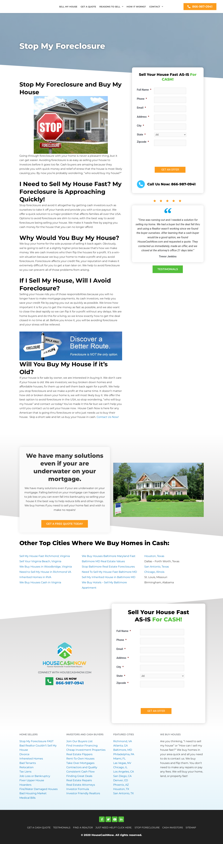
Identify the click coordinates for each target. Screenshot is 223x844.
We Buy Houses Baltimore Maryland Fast (108, 556)
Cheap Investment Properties (85, 749)
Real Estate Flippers (79, 754)
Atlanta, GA (120, 745)
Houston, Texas (154, 556)
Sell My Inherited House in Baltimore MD (108, 577)
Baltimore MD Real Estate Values (103, 561)
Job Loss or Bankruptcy (34, 776)
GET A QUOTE (88, 6)
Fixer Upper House (31, 780)
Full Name (144, 89)
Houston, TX (121, 789)
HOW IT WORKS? (136, 6)
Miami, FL (119, 758)
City (140, 125)
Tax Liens (25, 771)
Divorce (24, 754)
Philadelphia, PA (123, 754)
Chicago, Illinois (154, 571)
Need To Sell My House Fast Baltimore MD (109, 571)
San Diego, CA (122, 776)
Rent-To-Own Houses (80, 758)
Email (141, 107)
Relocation (26, 767)
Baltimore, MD (122, 749)
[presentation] (179, 155)
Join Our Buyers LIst (79, 741)
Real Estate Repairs (79, 780)
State (141, 134)
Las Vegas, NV (122, 763)
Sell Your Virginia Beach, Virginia (40, 561)
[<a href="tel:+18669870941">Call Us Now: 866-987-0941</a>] (141, 184)
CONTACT (156, 6)
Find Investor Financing (82, 745)
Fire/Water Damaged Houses (38, 789)
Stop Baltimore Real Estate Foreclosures (108, 566)
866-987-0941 (70, 682)
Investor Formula (77, 789)
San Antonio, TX (123, 793)
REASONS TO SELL (111, 6)
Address (143, 116)
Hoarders (25, 784)
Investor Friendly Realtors (83, 793)
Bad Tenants (27, 763)
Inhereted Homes (31, 758)
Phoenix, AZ (121, 784)
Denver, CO (120, 780)
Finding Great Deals (79, 776)
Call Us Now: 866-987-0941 (170, 184)
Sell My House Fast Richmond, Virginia (44, 556)
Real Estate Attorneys (80, 784)
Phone (142, 98)
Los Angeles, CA (123, 771)
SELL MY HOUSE (68, 6)
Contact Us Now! (108, 417)
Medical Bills (27, 797)
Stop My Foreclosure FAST (36, 741)
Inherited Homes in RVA (35, 577)
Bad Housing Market (33, 793)
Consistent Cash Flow (80, 771)
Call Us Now (65, 678)
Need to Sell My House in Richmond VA (45, 571)
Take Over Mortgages (80, 763)
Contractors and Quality (81, 767)
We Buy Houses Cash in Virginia (40, 582)
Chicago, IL (120, 767)
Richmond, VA (122, 741)
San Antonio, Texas (156, 566)
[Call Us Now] (49, 681)
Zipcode (143, 141)
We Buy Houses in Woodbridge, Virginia (45, 566)
